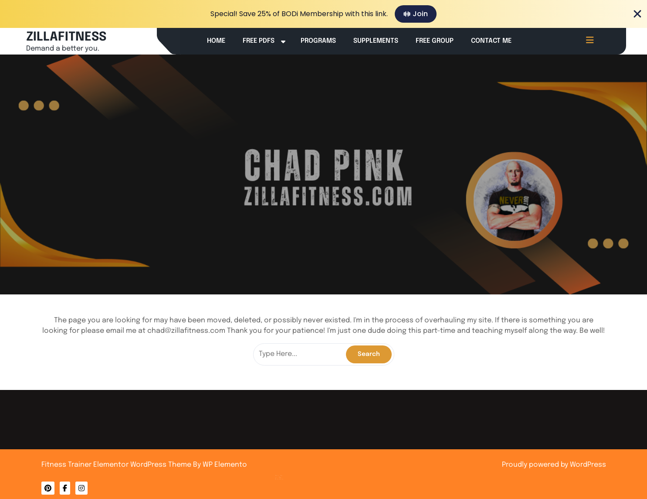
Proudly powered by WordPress (554, 464)
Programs (318, 41)
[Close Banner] (637, 14)
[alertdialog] (323, 14)
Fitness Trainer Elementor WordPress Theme (117, 464)
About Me (287, 471)
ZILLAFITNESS (66, 37)
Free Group (435, 41)
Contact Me (491, 41)
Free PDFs (258, 41)
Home (216, 41)
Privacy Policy (288, 473)
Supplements (375, 41)
